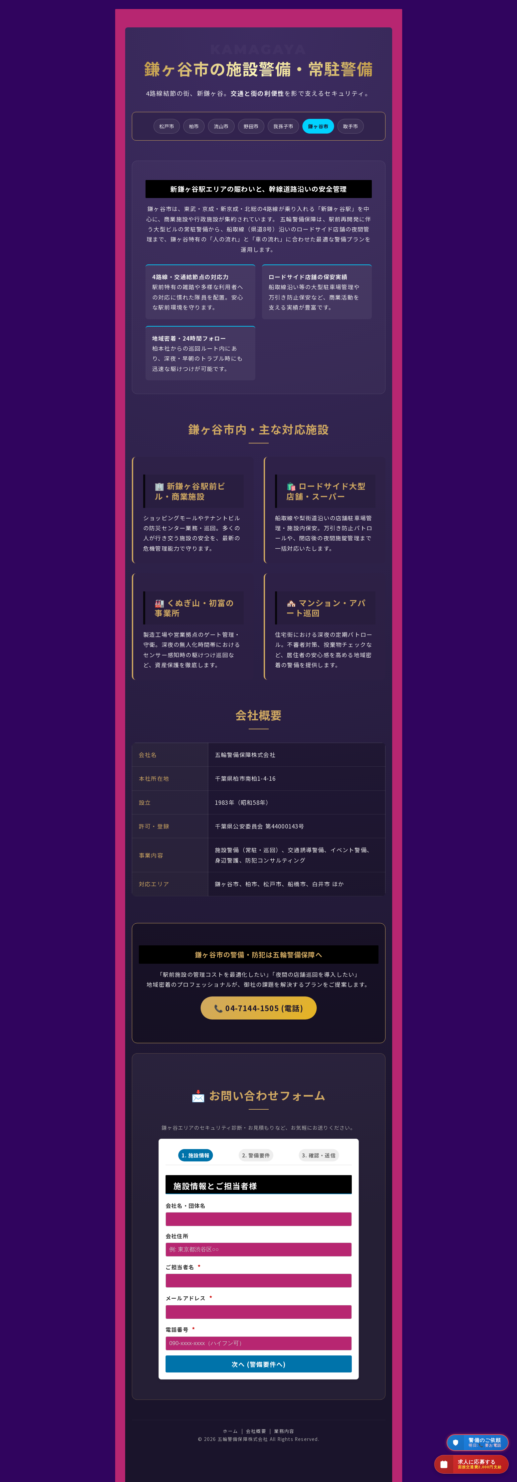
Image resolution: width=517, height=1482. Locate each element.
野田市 (250, 126)
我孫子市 (284, 126)
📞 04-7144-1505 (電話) (258, 1008)
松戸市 (163, 126)
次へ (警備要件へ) (258, 1364)
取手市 (354, 126)
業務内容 (284, 1431)
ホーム (230, 1431)
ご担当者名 (183, 1267)
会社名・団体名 (185, 1206)
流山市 (219, 126)
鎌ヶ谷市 (320, 126)
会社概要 (256, 1431)
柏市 (191, 126)
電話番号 (180, 1330)
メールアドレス (188, 1298)
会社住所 (176, 1237)
